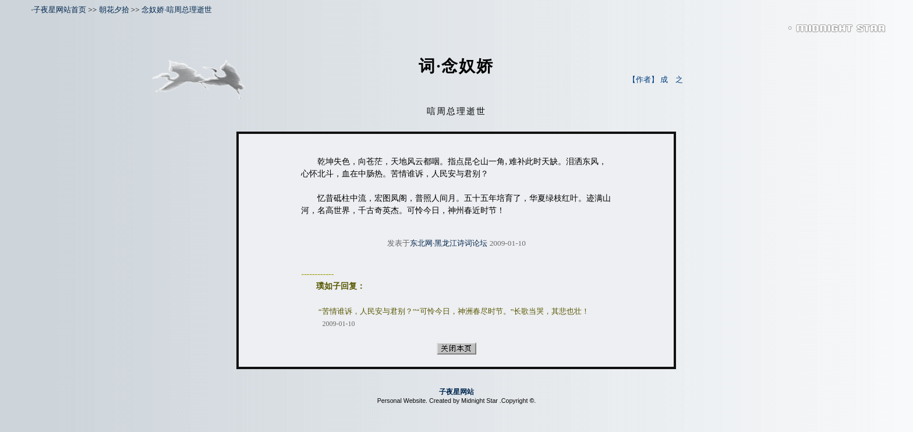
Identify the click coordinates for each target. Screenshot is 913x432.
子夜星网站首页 (59, 9)
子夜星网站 (456, 392)
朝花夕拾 (114, 9)
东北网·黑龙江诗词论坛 (448, 243)
